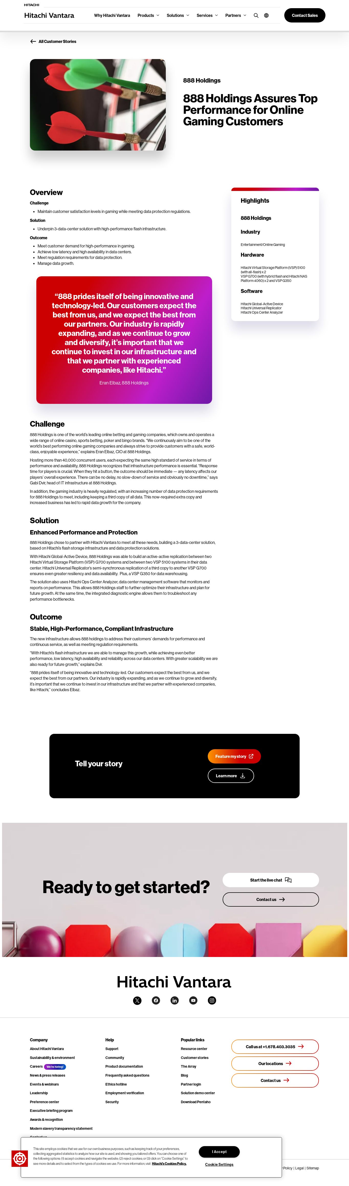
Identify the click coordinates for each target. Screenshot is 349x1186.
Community (114, 1057)
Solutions (175, 15)
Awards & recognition (46, 1119)
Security (112, 1102)
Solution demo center (198, 1093)
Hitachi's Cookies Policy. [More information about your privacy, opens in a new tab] (169, 1163)
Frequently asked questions (127, 1075)
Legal (299, 1168)
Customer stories (195, 1057)
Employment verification (124, 1093)
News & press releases (47, 1075)
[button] (264, 15)
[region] (151, 1157)
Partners (233, 15)
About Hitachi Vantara (47, 1048)
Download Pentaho (196, 1102)
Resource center (194, 1048)
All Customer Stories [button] (53, 41)
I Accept (219, 1151)
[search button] (255, 15)
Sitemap (313, 1168)
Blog (184, 1075)
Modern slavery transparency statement (61, 1128)
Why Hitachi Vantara (112, 15)
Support (111, 1048)
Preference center (44, 1102)
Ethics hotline (116, 1084)
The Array (188, 1066)
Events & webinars (44, 1084)
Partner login (191, 1084)
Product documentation (124, 1066)
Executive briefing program (51, 1110)
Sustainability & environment (52, 1057)
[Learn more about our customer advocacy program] (231, 776)
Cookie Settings (219, 1164)
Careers (36, 1066)
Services (205, 15)
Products (146, 15)
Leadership (39, 1093)
